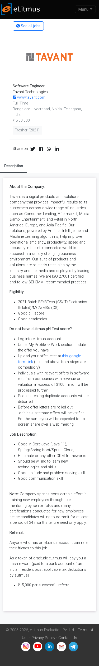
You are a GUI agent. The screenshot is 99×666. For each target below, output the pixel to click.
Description (13, 166)
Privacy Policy (43, 638)
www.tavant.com (29, 97)
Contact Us (67, 638)
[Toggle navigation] (85, 9)
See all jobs (28, 26)
